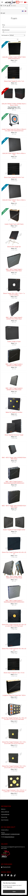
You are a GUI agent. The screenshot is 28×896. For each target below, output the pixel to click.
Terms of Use (4, 817)
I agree (14, 891)
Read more (9, 887)
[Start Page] (14, 2)
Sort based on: (5, 35)
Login (3, 13)
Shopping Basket (5, 867)
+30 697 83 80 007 (5, 834)
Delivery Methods (5, 811)
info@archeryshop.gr (9, 836)
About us (3, 809)
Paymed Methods (5, 814)
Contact (13, 5)
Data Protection (4, 820)
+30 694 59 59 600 (15, 834)
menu (2, 2)
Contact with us (4, 830)
